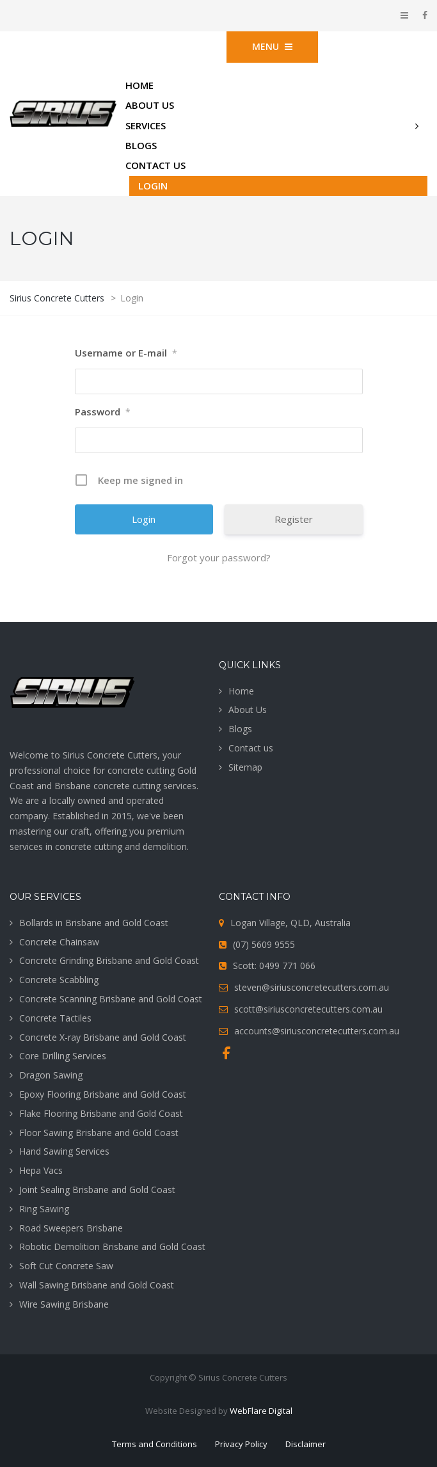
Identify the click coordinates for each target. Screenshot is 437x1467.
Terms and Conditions (154, 1444)
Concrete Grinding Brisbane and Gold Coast (109, 960)
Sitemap (245, 767)
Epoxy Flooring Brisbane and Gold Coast (102, 1094)
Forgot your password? (219, 557)
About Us (247, 709)
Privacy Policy (241, 1444)
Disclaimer (305, 1444)
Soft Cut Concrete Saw (66, 1266)
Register (293, 519)
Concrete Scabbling (59, 980)
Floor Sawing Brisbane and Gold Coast (99, 1132)
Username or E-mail (126, 353)
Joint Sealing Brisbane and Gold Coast (97, 1189)
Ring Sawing (44, 1209)
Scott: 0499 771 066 (274, 965)
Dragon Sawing (51, 1075)
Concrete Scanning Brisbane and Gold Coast (110, 999)
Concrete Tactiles (55, 1018)
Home (241, 691)
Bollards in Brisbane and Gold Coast (93, 923)
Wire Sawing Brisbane (64, 1304)
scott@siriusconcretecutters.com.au (308, 1009)
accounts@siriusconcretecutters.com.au (316, 1031)
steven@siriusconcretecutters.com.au (311, 987)
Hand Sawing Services (64, 1151)
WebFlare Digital (261, 1410)
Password (103, 412)
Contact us (250, 748)
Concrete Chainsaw (59, 942)
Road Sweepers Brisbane (71, 1228)
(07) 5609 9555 (264, 944)
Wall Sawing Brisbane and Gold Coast (96, 1285)
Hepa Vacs (41, 1170)
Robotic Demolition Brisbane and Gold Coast (112, 1246)
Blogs (240, 729)
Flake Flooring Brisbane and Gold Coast (101, 1113)
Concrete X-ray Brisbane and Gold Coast (102, 1037)
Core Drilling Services (62, 1056)
